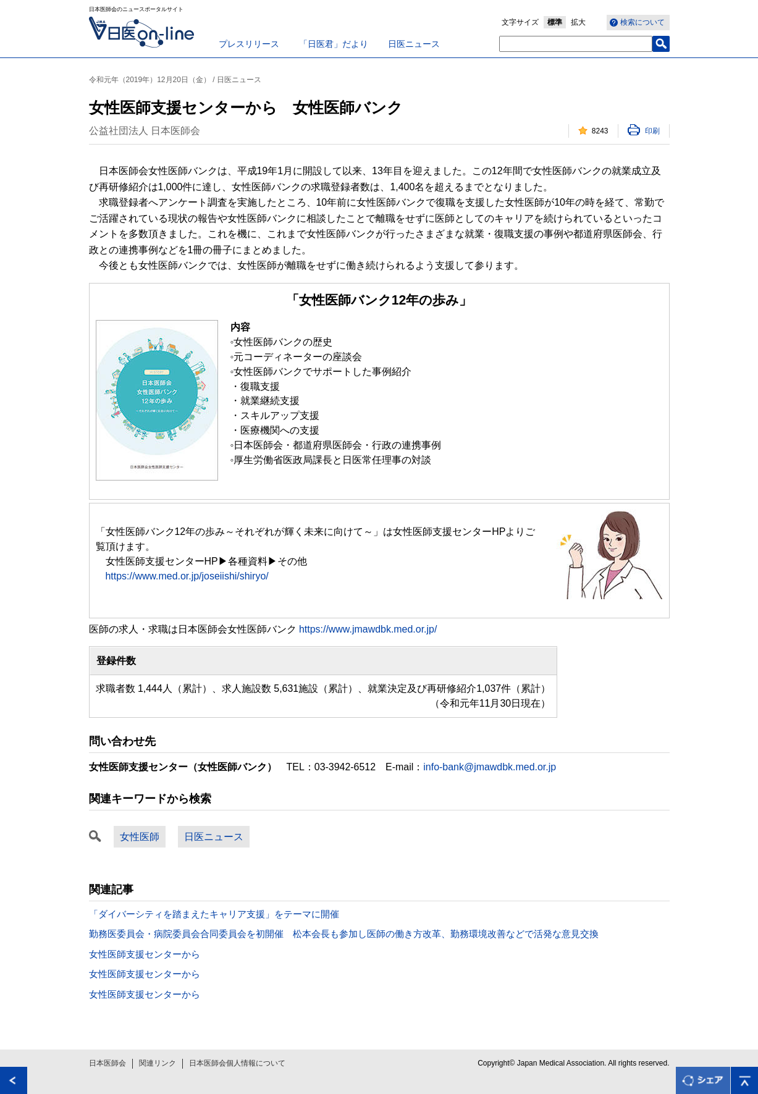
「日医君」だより (333, 44)
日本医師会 (107, 1063)
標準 (554, 22)
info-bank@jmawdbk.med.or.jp (489, 767)
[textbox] (575, 44)
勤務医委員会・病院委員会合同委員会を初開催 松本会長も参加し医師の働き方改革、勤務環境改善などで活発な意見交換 (344, 933)
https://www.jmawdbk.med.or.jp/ (368, 629)
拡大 (578, 22)
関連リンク (157, 1063)
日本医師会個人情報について (237, 1063)
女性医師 (139, 836)
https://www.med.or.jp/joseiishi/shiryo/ (187, 576)
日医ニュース (414, 44)
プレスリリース (249, 44)
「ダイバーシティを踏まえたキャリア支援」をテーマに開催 (214, 914)
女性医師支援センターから (144, 954)
